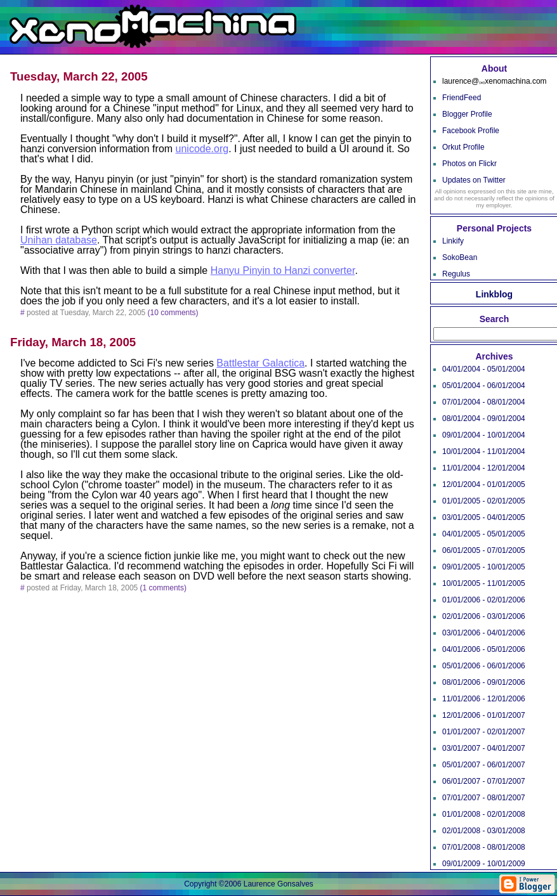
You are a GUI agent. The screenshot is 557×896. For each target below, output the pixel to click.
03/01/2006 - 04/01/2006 (483, 632)
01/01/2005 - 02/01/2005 (483, 501)
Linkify (453, 241)
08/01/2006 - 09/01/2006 (483, 682)
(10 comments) (173, 312)
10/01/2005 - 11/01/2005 (483, 583)
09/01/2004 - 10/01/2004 (483, 435)
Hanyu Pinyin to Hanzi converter (283, 270)
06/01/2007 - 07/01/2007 (483, 781)
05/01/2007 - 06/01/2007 (483, 764)
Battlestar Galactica (260, 363)
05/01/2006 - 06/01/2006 (483, 665)
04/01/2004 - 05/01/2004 (483, 369)
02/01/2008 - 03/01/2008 (483, 830)
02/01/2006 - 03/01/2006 (483, 616)
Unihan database (58, 240)
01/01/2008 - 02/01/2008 (483, 814)
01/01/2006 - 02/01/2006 (483, 599)
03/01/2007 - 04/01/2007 (483, 748)
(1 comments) (163, 587)
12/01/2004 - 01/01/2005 (483, 484)
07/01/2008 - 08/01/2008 (483, 847)
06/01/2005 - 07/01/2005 (483, 550)
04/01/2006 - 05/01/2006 (483, 649)
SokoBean (459, 257)
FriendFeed (461, 97)
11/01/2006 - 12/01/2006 (483, 698)
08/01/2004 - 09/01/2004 (483, 418)
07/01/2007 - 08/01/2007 (483, 797)
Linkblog (494, 294)
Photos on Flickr (469, 163)
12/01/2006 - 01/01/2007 (483, 715)
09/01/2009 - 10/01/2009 (483, 863)
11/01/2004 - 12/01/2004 (483, 468)
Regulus (456, 273)
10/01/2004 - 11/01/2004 (483, 451)
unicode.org (202, 148)
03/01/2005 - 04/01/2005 (483, 517)
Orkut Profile (463, 147)
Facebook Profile (470, 130)
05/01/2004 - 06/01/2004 (483, 385)
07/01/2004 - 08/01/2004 (483, 402)
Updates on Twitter (474, 180)
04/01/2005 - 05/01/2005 (483, 533)
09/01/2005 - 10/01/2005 (483, 566)
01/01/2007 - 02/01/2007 (483, 731)
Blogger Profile (467, 114)
